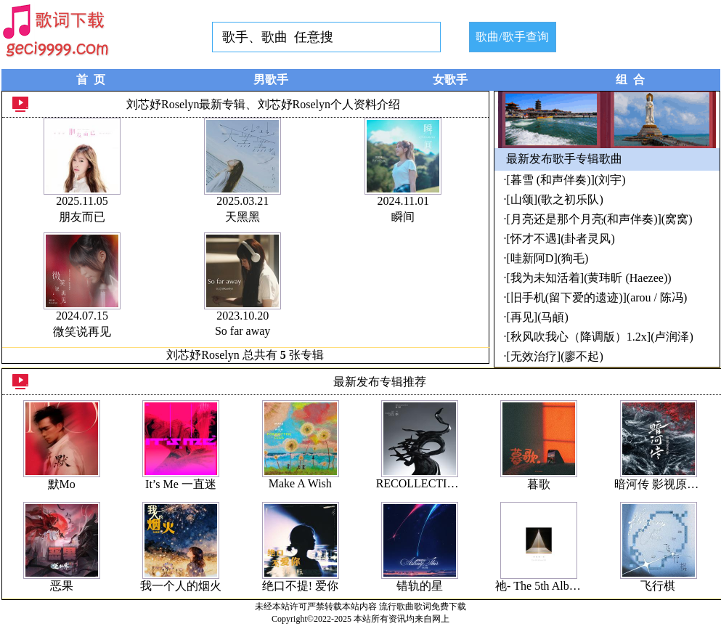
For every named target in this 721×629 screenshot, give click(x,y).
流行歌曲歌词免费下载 (422, 606)
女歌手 (450, 79)
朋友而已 (82, 217)
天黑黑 (242, 217)
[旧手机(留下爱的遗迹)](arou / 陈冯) (597, 297)
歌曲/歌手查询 (512, 37)
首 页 (90, 79)
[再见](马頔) (538, 317)
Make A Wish (300, 483)
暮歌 (538, 484)
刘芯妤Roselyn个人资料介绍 (329, 104)
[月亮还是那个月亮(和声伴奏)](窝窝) (600, 219)
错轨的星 (419, 586)
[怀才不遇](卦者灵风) (561, 238)
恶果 (61, 586)
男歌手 (270, 79)
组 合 (630, 79)
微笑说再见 (82, 331)
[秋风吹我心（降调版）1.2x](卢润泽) (600, 336)
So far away (242, 331)
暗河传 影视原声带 (662, 484)
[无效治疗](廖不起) (555, 356)
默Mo (62, 484)
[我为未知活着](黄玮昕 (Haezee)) (589, 278)
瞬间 (403, 217)
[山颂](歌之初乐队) (555, 199)
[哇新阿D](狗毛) (548, 258)
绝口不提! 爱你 (300, 586)
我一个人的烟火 (180, 586)
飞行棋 (657, 586)
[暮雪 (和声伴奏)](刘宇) (566, 180)
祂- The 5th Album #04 (549, 586)
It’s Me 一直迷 (180, 484)
